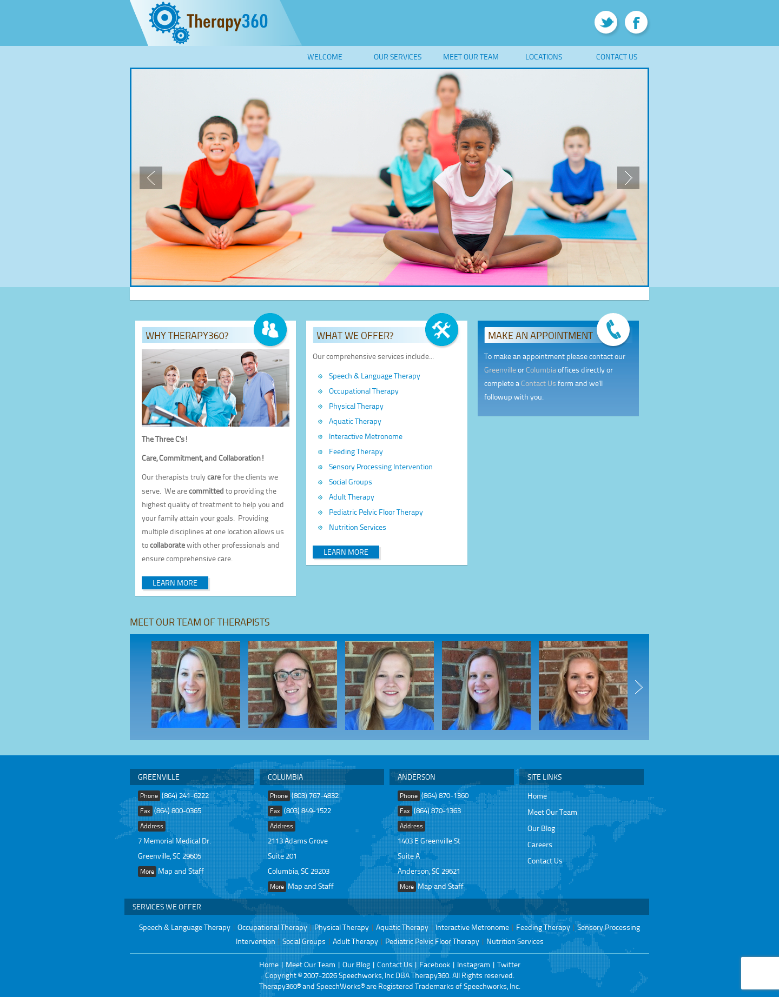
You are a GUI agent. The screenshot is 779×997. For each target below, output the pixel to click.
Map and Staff (181, 871)
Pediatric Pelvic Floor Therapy (376, 512)
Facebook (434, 964)
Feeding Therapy (356, 451)
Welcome (324, 56)
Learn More (175, 582)
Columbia (541, 369)
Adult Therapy (351, 496)
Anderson (416, 777)
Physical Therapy (356, 406)
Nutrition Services (357, 527)
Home (537, 795)
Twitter (508, 964)
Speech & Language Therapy (374, 375)
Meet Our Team (471, 56)
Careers (539, 844)
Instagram (473, 964)
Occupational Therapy (364, 390)
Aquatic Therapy (355, 421)
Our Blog (541, 828)
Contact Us (616, 56)
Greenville (500, 369)
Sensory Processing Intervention (381, 466)
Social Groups (350, 481)
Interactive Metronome (365, 436)
